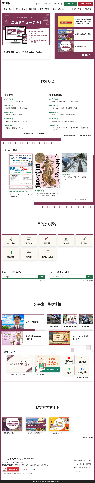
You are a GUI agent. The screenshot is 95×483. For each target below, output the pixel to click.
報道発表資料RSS (85, 135)
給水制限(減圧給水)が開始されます (17, 108)
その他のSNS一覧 (82, 377)
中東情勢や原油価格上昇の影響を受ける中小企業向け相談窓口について (83, 21)
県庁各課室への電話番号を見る (14, 473)
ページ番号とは (88, 280)
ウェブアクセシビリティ (82, 467)
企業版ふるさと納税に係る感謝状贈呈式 (64, 108)
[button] (36, 4)
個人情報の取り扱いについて (83, 460)
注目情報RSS (41, 133)
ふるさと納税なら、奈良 (83, 34)
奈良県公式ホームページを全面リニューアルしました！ (26, 52)
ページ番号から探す (60, 272)
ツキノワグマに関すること (14, 101)
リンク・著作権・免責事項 (82, 464)
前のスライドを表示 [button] (83, 55)
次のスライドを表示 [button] (86, 55)
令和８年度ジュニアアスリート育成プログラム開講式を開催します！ (69, 129)
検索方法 (42, 280)
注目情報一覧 (28, 133)
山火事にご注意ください (14, 114)
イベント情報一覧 (81, 199)
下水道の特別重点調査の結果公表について (64, 101)
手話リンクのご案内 (29, 469)
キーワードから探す (13, 272)
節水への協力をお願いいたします (16, 121)
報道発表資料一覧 (69, 135)
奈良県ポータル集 (80, 46)
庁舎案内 (30, 473)
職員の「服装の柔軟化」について (16, 128)
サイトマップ (78, 471)
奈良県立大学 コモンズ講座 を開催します (64, 121)
